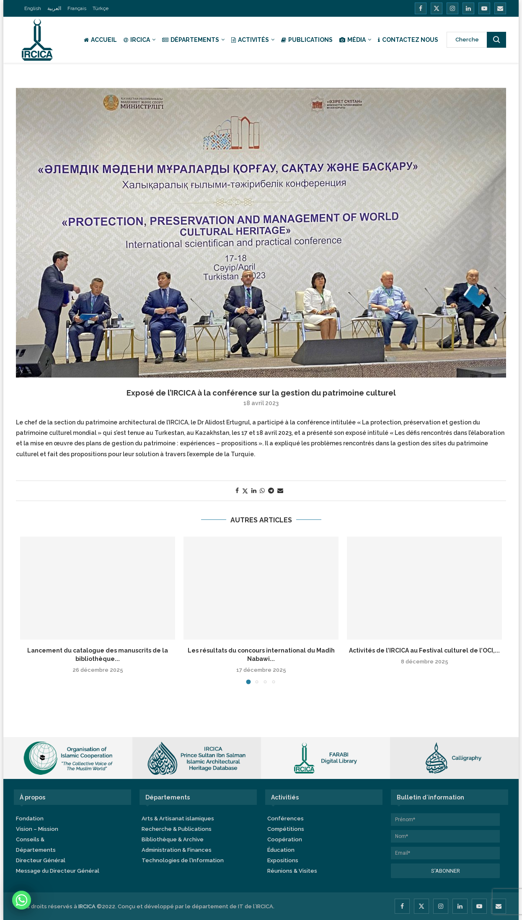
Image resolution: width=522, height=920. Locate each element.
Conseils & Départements (36, 844)
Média (352, 39)
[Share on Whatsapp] (262, 490)
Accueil (100, 39)
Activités (250, 39)
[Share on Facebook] (237, 490)
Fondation (30, 818)
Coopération (284, 839)
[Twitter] (436, 8)
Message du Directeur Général (57, 871)
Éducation (281, 850)
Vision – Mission (37, 829)
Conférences (285, 818)
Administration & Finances (177, 850)
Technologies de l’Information (183, 860)
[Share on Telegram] (271, 490)
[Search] (476, 40)
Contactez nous (408, 39)
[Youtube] (484, 8)
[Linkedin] (468, 8)
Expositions (282, 860)
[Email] (500, 8)
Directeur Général (40, 860)
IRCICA (137, 39)
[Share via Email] (280, 490)
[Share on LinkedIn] (253, 490)
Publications (307, 39)
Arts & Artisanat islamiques (178, 818)
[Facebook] (420, 8)
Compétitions (285, 829)
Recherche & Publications (177, 829)
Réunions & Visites (292, 871)
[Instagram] (452, 8)
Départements (190, 39)
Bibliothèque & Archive (173, 839)
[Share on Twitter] (245, 490)
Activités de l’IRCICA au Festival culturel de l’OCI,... (424, 650)
